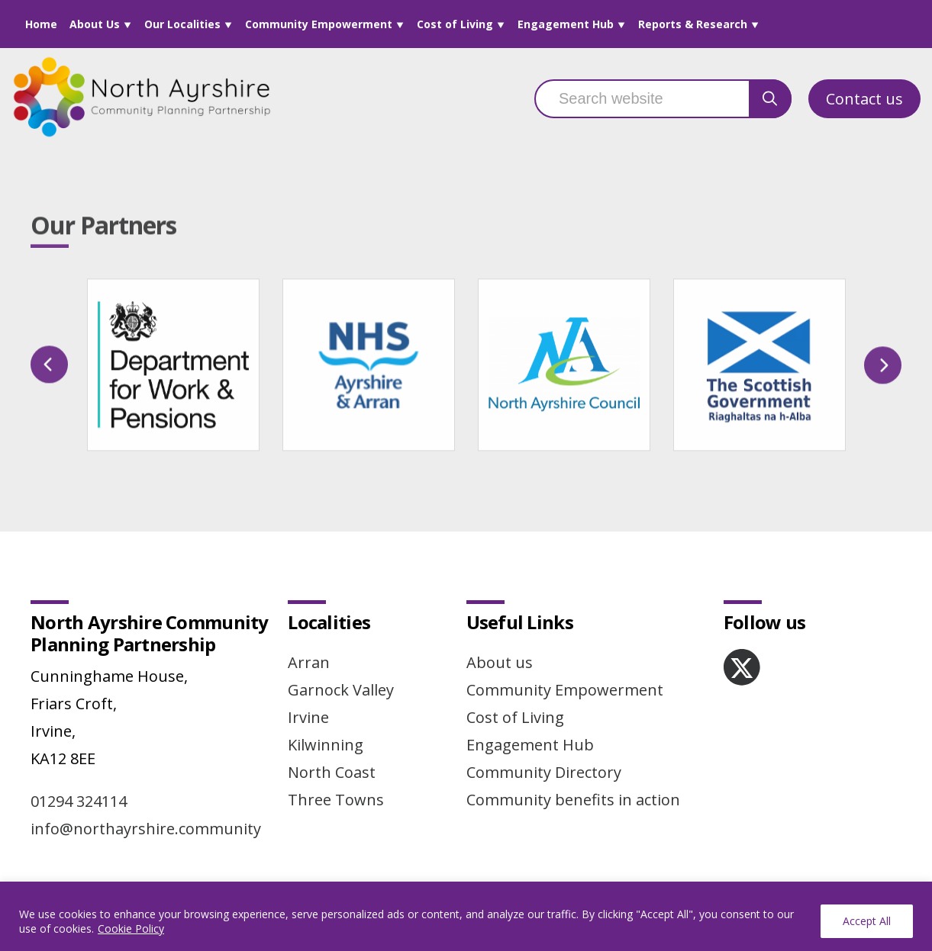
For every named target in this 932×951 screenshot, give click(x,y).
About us (499, 662)
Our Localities (182, 24)
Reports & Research (692, 24)
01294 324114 (79, 801)
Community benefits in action (573, 799)
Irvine (308, 717)
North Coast (332, 772)
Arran (309, 662)
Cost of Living (455, 24)
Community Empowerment (318, 24)
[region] (466, 916)
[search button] (770, 98)
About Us (94, 24)
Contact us (864, 98)
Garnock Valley (341, 690)
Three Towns (336, 799)
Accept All (867, 921)
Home (41, 24)
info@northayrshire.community (146, 828)
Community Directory (543, 772)
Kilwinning (325, 744)
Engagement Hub (566, 24)
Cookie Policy (131, 928)
